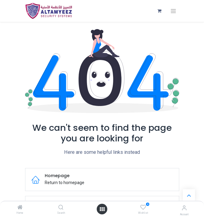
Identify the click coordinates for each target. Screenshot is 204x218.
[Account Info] (184, 207)
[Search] (61, 207)
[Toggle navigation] (173, 11)
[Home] (20, 207)
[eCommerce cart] (159, 10)
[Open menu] (102, 209)
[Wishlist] (143, 207)
